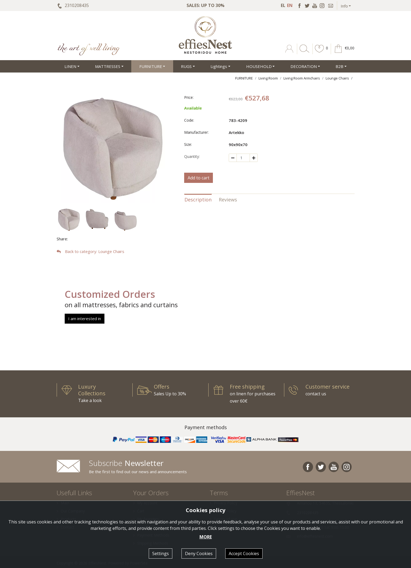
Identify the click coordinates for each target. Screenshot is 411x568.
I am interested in (84, 318)
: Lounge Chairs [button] (90, 251)
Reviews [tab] (228, 199)
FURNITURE (244, 78)
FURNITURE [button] (150, 66)
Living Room (268, 78)
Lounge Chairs (337, 78)
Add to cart (198, 178)
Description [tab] (198, 199)
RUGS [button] (186, 66)
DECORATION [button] (303, 66)
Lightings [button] (218, 66)
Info (344, 6)
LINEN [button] (70, 66)
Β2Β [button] (339, 66)
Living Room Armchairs (301, 78)
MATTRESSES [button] (107, 66)
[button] (319, 52)
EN (290, 5)
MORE (205, 537)
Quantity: (192, 156)
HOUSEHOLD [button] (259, 66)
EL (283, 5)
